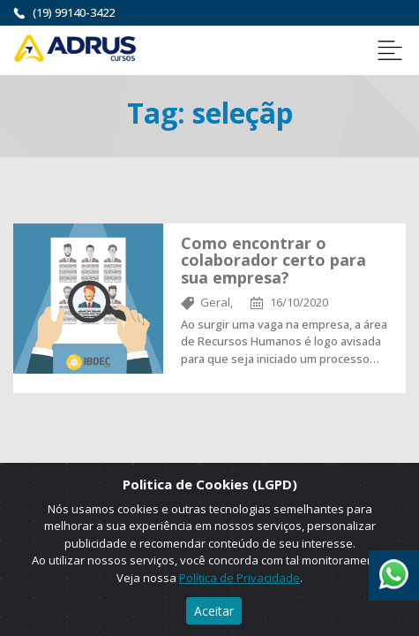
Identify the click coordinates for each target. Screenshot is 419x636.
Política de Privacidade (239, 578)
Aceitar (214, 610)
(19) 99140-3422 (74, 12)
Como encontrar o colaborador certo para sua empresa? (273, 260)
